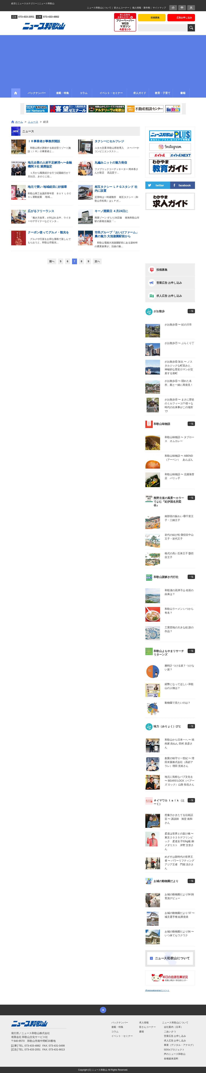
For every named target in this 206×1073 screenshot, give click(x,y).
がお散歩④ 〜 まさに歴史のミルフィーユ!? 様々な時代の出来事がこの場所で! (179, 405)
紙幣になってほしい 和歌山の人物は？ (179, 686)
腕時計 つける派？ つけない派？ (179, 667)
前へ (51, 261)
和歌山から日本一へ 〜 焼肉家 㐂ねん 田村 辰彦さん (179, 743)
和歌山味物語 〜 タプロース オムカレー (179, 439)
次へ (97, 261)
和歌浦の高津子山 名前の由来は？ (179, 592)
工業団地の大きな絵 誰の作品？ (179, 629)
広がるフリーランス (41, 211)
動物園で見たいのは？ (177, 702)
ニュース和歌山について (99, 7)
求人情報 (144, 1022)
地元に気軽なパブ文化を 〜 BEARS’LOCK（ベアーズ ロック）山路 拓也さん (180, 780)
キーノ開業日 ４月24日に (111, 211)
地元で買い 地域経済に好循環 (47, 186)
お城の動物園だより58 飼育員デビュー (179, 896)
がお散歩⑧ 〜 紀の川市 (178, 324)
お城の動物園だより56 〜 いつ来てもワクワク (179, 933)
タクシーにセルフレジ (109, 141)
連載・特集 (117, 1027)
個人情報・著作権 (141, 7)
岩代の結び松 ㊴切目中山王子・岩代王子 (179, 536)
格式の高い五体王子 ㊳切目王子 (179, 555)
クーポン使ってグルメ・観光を (48, 232)
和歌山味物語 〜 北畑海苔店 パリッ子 (179, 476)
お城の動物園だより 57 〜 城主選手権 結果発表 (180, 914)
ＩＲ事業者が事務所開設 (44, 141)
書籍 (141, 1031)
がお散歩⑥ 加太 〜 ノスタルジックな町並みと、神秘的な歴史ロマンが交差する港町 (179, 367)
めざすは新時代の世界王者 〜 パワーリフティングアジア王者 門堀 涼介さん (179, 862)
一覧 (191, 311)
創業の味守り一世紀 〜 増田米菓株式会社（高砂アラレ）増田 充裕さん (179, 762)
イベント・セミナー (122, 1036)
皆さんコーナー (121, 7)
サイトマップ (159, 7)
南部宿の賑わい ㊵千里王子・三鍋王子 (179, 518)
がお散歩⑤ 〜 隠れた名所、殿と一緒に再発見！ (179, 382)
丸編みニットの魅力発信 (111, 162)
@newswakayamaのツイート (157, 990)
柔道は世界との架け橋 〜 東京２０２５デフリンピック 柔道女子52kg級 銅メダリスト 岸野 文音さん (180, 841)
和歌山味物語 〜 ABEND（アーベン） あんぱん (179, 457)
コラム (115, 1031)
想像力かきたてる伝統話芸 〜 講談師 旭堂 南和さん (179, 819)
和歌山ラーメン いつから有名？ (179, 610)
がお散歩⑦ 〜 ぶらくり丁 (179, 343)
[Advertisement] (103, 61)
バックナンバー (119, 1022)
